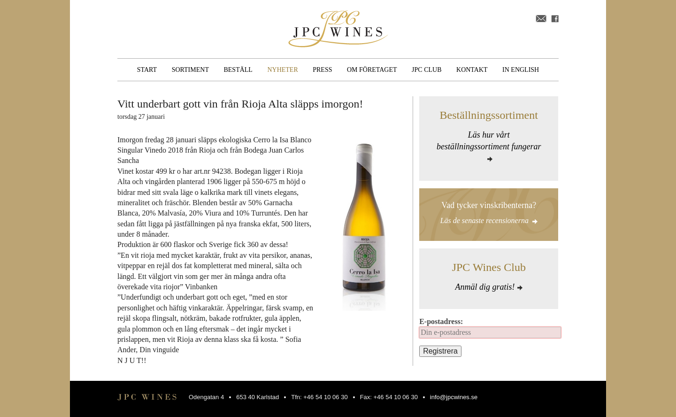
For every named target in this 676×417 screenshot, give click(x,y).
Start (147, 69)
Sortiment (190, 69)
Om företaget (372, 69)
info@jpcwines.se (453, 397)
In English (520, 69)
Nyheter (282, 69)
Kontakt (472, 69)
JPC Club (426, 69)
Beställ (237, 69)
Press (322, 69)
